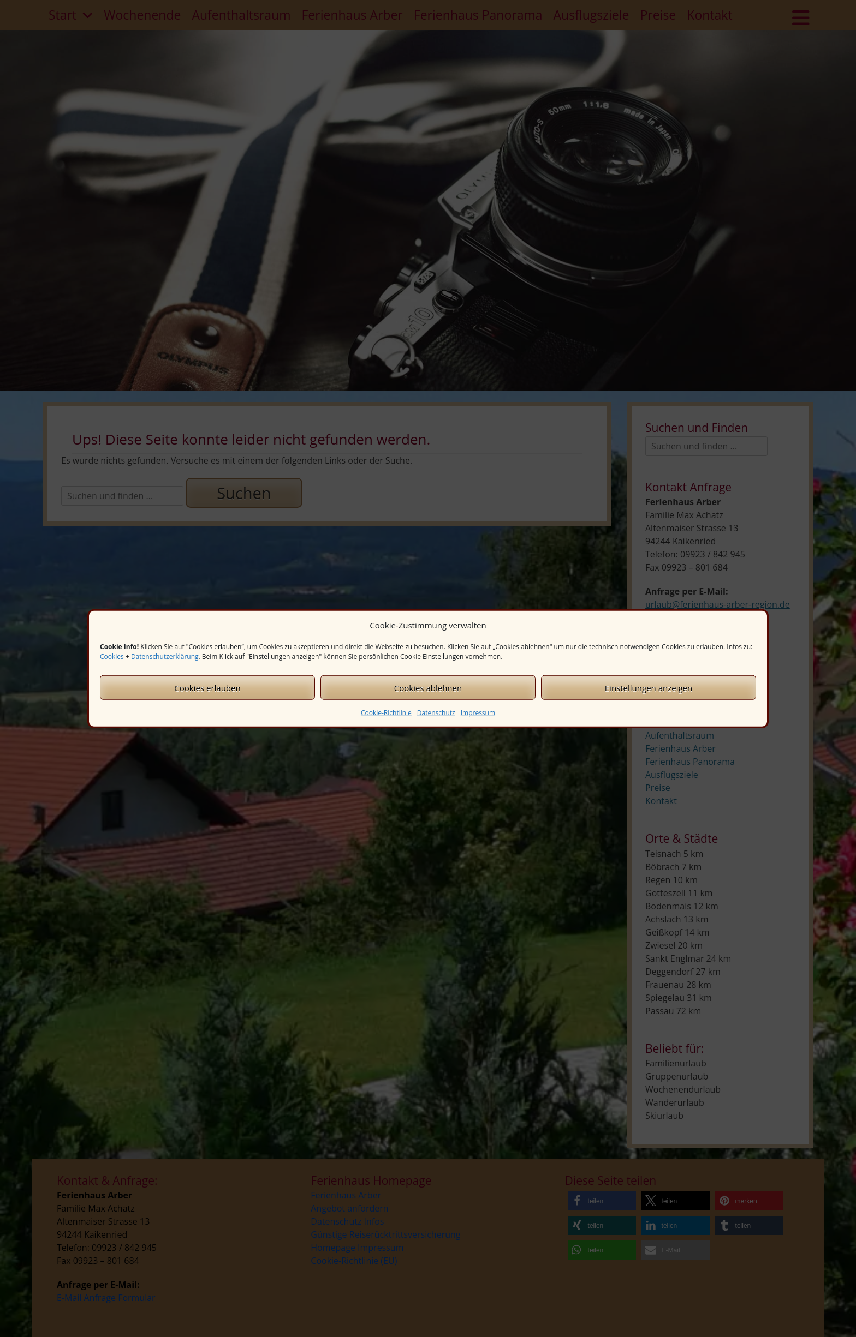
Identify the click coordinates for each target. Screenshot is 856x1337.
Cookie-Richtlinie (386, 712)
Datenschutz (436, 712)
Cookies (112, 656)
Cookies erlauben (207, 687)
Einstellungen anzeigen (648, 687)
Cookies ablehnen (428, 687)
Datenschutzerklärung (165, 656)
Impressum (478, 712)
